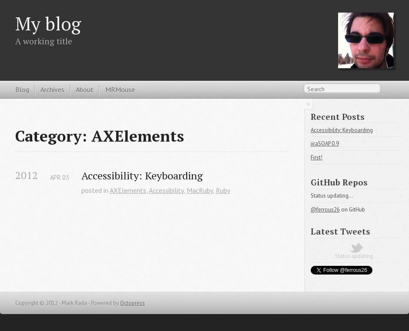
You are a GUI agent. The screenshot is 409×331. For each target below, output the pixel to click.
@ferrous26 (325, 209)
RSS (389, 90)
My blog (48, 23)
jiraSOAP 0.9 (325, 143)
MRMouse (120, 89)
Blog (22, 89)
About (85, 89)
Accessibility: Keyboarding (142, 175)
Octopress (132, 303)
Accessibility (166, 190)
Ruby (223, 190)
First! (316, 157)
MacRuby (200, 190)
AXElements (128, 190)
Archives (52, 89)
